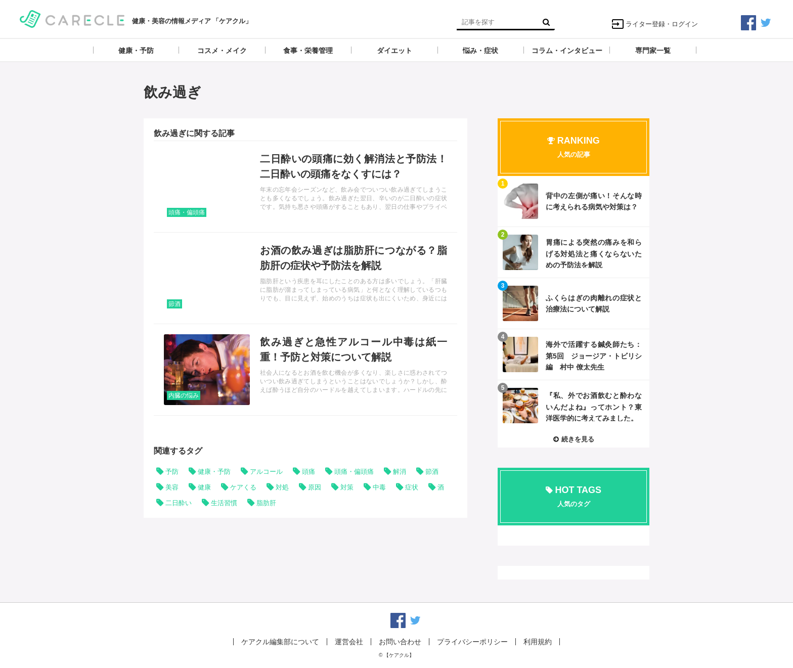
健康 (204, 487)
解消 (399, 471)
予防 (172, 471)
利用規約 (537, 641)
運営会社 (349, 641)
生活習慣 (224, 503)
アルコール (266, 471)
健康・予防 (214, 471)
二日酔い (178, 503)
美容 (172, 487)
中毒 (379, 487)
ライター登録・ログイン (654, 24)
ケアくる (243, 487)
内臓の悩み (183, 395)
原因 (314, 487)
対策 (347, 487)
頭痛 (308, 471)
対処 (282, 487)
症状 (411, 487)
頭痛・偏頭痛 (186, 212)
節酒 (174, 303)
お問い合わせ (400, 641)
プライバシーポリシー (472, 641)
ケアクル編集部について (280, 641)
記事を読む (305, 186)
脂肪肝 (266, 503)
